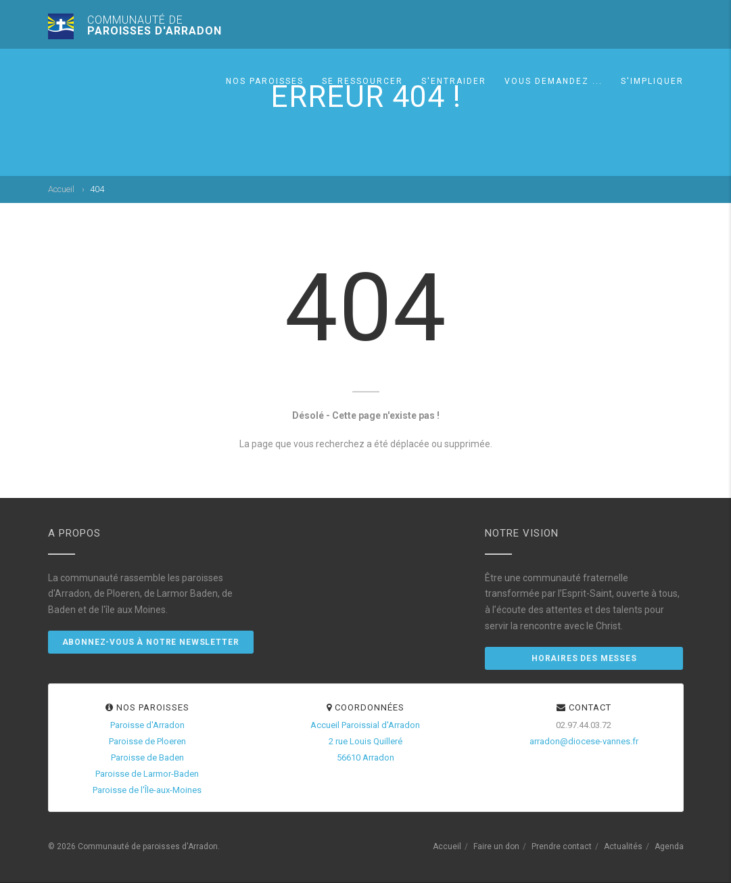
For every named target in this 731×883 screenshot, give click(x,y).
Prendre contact (562, 846)
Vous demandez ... (553, 81)
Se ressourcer (362, 81)
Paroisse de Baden (147, 757)
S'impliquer (652, 81)
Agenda (669, 846)
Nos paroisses (265, 81)
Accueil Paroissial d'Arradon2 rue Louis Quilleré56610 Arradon (365, 741)
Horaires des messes (584, 658)
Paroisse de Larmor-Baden (147, 774)
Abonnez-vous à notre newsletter (150, 642)
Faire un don (496, 846)
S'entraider (453, 81)
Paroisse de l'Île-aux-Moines (147, 790)
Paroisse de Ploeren (147, 741)
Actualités (623, 846)
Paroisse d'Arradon (147, 725)
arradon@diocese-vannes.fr (583, 741)
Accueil (61, 189)
